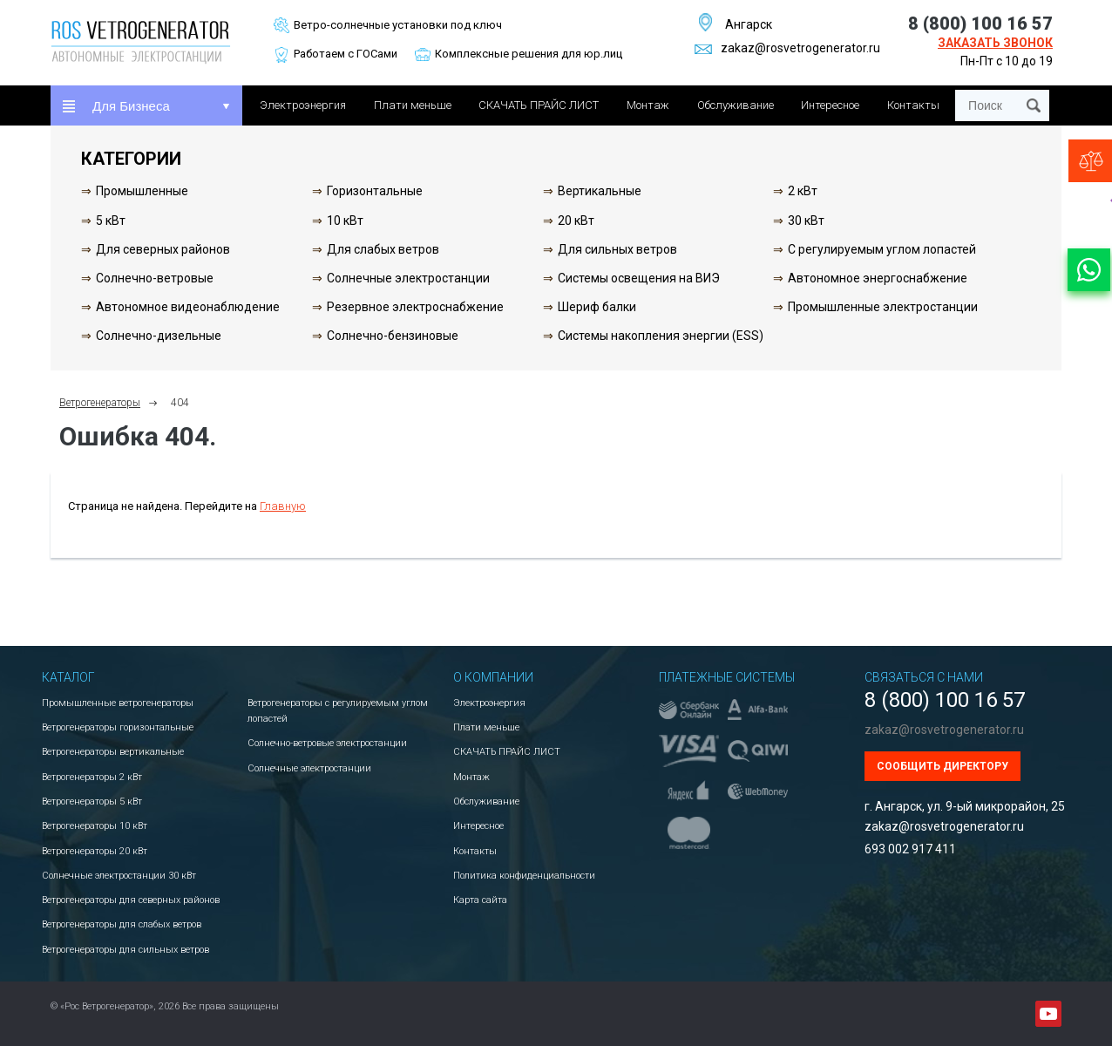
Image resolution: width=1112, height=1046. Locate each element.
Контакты (913, 105)
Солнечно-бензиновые (392, 336)
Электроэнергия (303, 105)
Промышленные (142, 191)
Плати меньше (412, 105)
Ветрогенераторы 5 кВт (92, 801)
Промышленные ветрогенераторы (117, 703)
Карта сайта (480, 900)
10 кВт (345, 221)
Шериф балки (597, 307)
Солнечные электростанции (408, 278)
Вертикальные (599, 191)
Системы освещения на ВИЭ (639, 278)
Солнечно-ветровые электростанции (327, 743)
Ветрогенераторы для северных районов (131, 900)
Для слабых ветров (383, 249)
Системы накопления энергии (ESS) (660, 336)
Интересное (830, 105)
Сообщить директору (942, 766)
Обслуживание (735, 105)
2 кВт (802, 191)
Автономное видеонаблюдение (188, 307)
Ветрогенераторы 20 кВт (94, 851)
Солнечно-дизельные (158, 336)
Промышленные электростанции (883, 307)
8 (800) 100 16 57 (980, 23)
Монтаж (648, 105)
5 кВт (110, 221)
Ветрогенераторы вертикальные (113, 751)
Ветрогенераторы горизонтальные (117, 727)
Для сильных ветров (617, 249)
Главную (283, 506)
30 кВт (806, 221)
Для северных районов (163, 249)
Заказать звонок (995, 43)
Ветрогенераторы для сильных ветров (125, 949)
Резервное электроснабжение (415, 307)
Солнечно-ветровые (155, 278)
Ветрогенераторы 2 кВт (92, 777)
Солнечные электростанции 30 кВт (119, 875)
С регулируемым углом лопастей (882, 249)
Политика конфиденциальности (524, 875)
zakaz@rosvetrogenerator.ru (787, 48)
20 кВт (576, 221)
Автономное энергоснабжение (877, 278)
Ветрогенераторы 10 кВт (94, 826)
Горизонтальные (375, 191)
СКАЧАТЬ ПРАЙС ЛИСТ (538, 105)
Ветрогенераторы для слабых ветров (121, 924)
